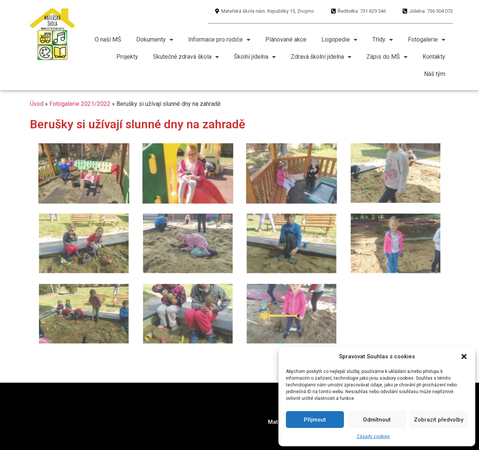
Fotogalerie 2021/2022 (79, 103)
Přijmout (315, 419)
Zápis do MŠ (387, 57)
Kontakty (433, 56)
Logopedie (339, 39)
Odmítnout (377, 419)
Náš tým (434, 73)
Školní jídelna (255, 57)
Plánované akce (285, 39)
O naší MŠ (108, 39)
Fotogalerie (426, 39)
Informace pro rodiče (219, 39)
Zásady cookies (373, 436)
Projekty (127, 56)
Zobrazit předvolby (438, 419)
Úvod (36, 103)
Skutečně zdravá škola (186, 57)
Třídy (382, 39)
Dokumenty (154, 39)
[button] (464, 356)
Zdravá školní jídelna (321, 57)
